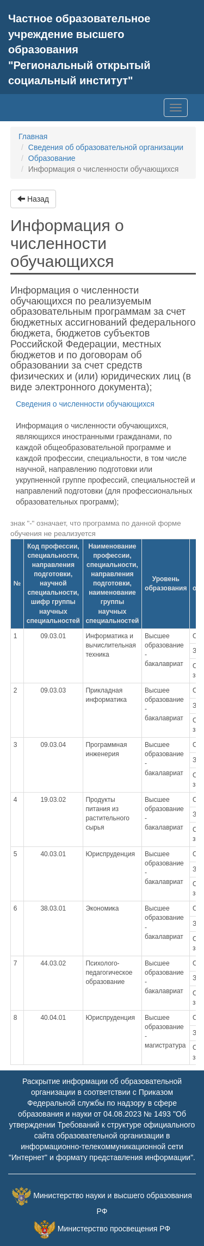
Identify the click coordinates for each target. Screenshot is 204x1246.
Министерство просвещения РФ (114, 1229)
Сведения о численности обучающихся (85, 404)
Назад (33, 199)
